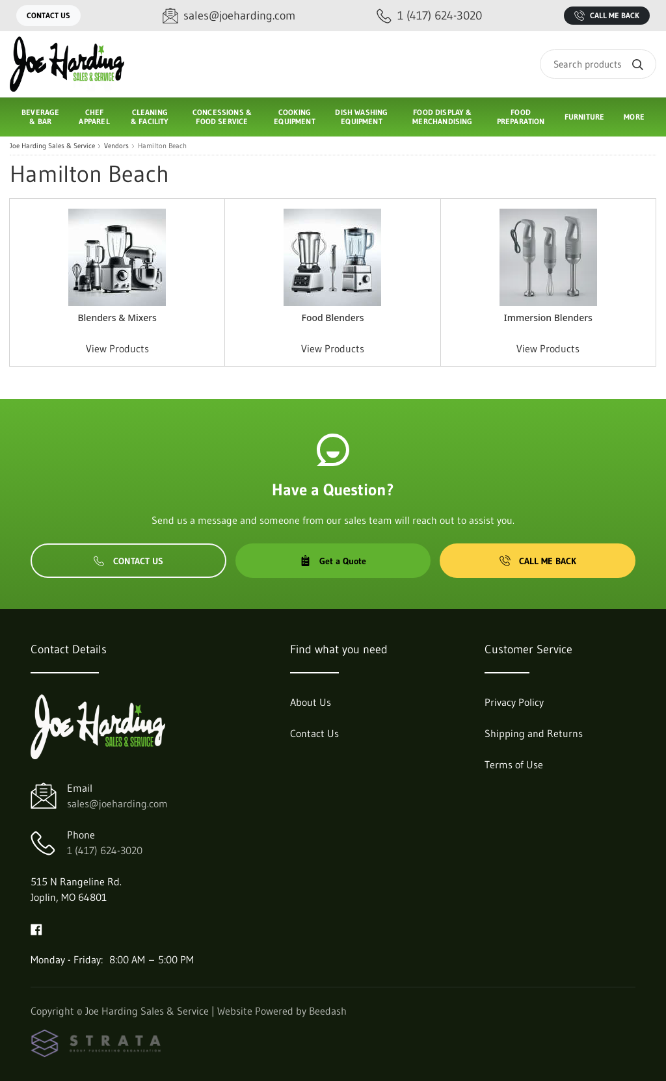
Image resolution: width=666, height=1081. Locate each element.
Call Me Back (606, 15)
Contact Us (48, 15)
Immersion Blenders (548, 317)
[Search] (598, 64)
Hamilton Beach (162, 146)
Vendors (116, 146)
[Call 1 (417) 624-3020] (429, 16)
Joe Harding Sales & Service (52, 146)
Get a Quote (333, 561)
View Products (117, 348)
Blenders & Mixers (117, 317)
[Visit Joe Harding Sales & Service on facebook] (36, 928)
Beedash (328, 1010)
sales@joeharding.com (117, 803)
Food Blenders (332, 317)
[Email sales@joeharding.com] (229, 16)
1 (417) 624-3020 (104, 850)
